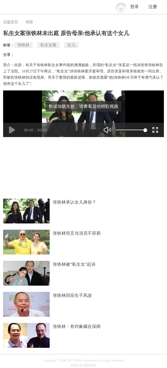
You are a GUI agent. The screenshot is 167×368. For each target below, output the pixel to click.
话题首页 (10, 22)
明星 (29, 22)
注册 (152, 6)
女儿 (71, 45)
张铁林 (23, 45)
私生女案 (48, 45)
